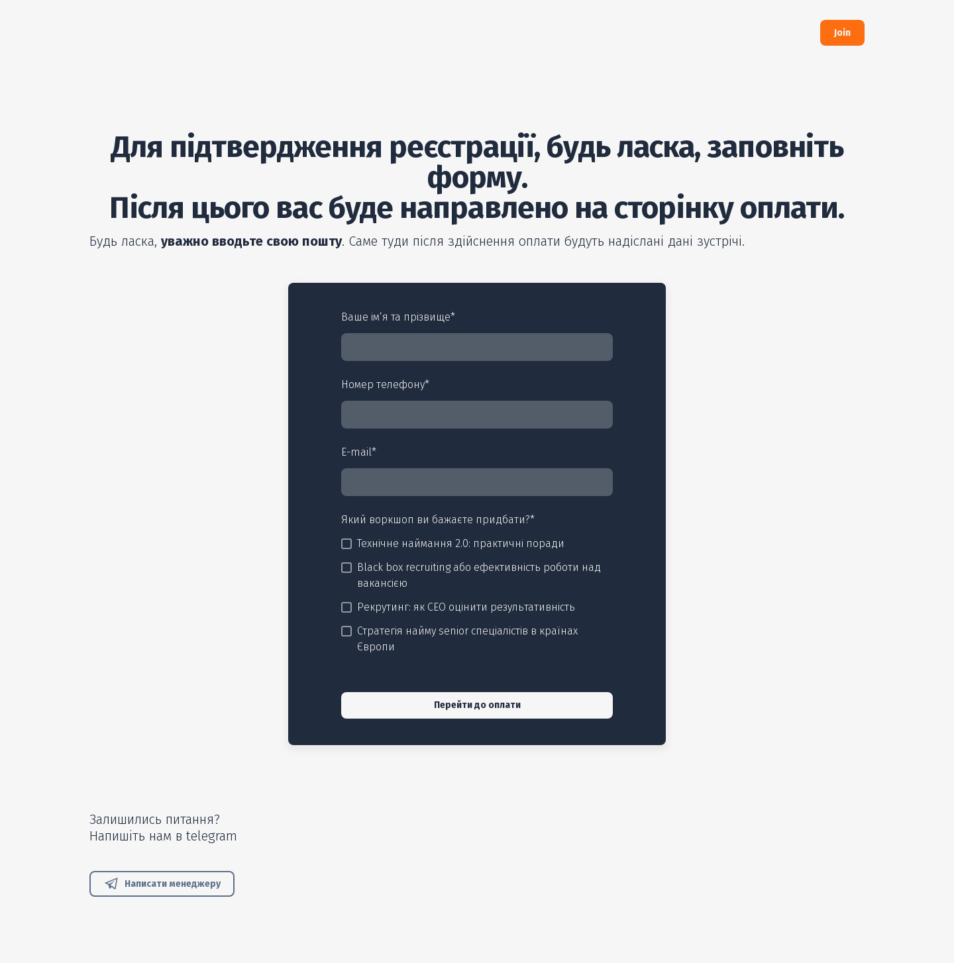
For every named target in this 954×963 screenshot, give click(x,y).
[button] (842, 33)
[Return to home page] (183, 32)
